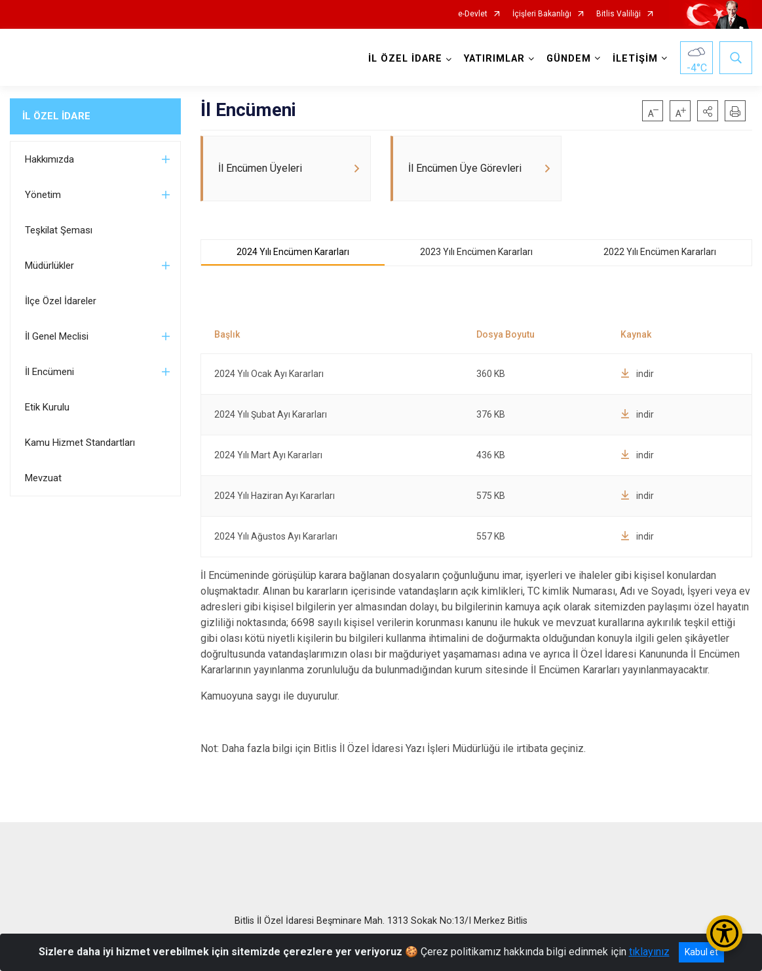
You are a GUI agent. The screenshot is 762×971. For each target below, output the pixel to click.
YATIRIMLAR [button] (494, 58)
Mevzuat (43, 478)
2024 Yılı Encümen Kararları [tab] (293, 252)
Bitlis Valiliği (618, 14)
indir (637, 374)
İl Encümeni (49, 372)
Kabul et (701, 952)
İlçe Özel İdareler (60, 301)
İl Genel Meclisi (56, 336)
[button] (707, 110)
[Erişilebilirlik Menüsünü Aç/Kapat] (724, 933)
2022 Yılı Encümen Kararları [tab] (659, 252)
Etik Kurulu (47, 407)
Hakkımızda (49, 159)
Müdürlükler (49, 265)
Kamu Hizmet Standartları (80, 442)
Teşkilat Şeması (58, 230)
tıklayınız (649, 951)
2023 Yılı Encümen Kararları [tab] (476, 252)
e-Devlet (472, 14)
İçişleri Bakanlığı (541, 14)
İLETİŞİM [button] (635, 58)
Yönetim (43, 195)
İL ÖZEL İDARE (56, 116)
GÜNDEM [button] (568, 58)
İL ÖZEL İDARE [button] (405, 58)
